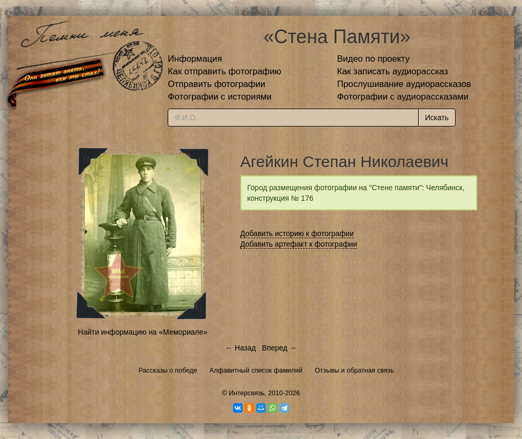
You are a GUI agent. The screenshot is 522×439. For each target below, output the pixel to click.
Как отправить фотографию (224, 71)
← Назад (240, 348)
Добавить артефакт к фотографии (298, 244)
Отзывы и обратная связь (354, 370)
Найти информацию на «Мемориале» (142, 332)
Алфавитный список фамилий (255, 370)
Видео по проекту (373, 59)
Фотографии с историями (220, 97)
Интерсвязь (247, 393)
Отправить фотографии (216, 84)
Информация (195, 59)
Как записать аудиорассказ (392, 71)
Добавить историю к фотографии (297, 233)
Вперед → (279, 348)
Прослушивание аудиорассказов (404, 84)
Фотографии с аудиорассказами (402, 97)
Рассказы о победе (168, 370)
